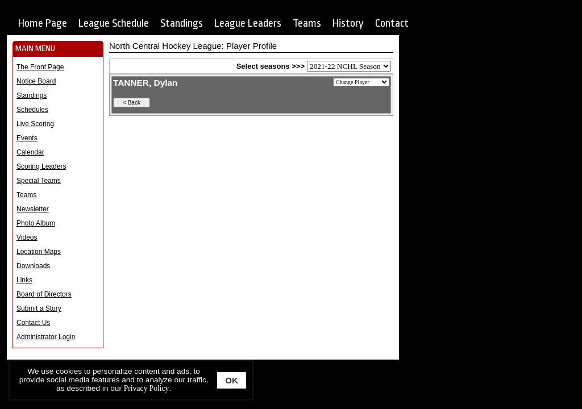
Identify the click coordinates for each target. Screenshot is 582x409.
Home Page (42, 23)
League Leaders (247, 23)
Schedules (32, 110)
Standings (181, 23)
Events (27, 138)
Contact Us (33, 323)
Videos (26, 237)
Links (24, 280)
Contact (392, 23)
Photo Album (35, 223)
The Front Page (40, 67)
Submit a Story (38, 308)
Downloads (33, 266)
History (348, 23)
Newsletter (32, 209)
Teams (307, 23)
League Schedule (113, 23)
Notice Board (36, 81)
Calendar (30, 152)
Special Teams (38, 181)
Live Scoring (35, 124)
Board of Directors (44, 294)
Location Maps (38, 252)
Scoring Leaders (41, 166)
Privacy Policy (146, 388)
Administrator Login (45, 337)
